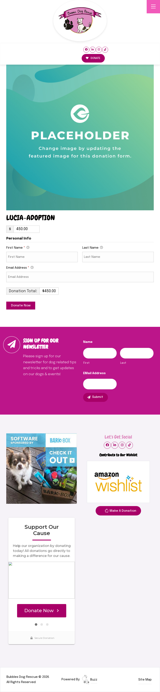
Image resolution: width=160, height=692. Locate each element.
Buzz (89, 679)
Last (123, 363)
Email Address (20, 268)
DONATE (93, 58)
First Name (17, 248)
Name (87, 342)
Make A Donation (120, 511)
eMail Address (94, 373)
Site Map (145, 679)
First (86, 363)
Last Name (92, 248)
